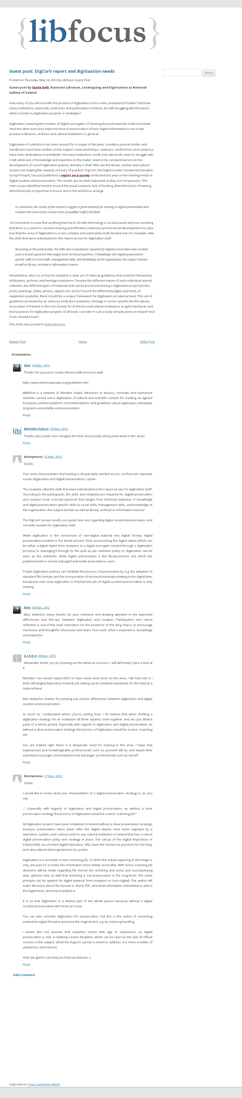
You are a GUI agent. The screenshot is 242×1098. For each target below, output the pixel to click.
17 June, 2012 (53, 776)
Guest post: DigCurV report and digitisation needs (61, 71)
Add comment (24, 975)
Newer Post (17, 342)
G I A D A (30, 656)
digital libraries (54, 324)
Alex (27, 365)
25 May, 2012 (53, 457)
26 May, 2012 (41, 607)
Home (83, 342)
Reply (27, 415)
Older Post (147, 342)
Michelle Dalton (36, 429)
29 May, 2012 (47, 656)
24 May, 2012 (41, 365)
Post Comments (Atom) (44, 1084)
